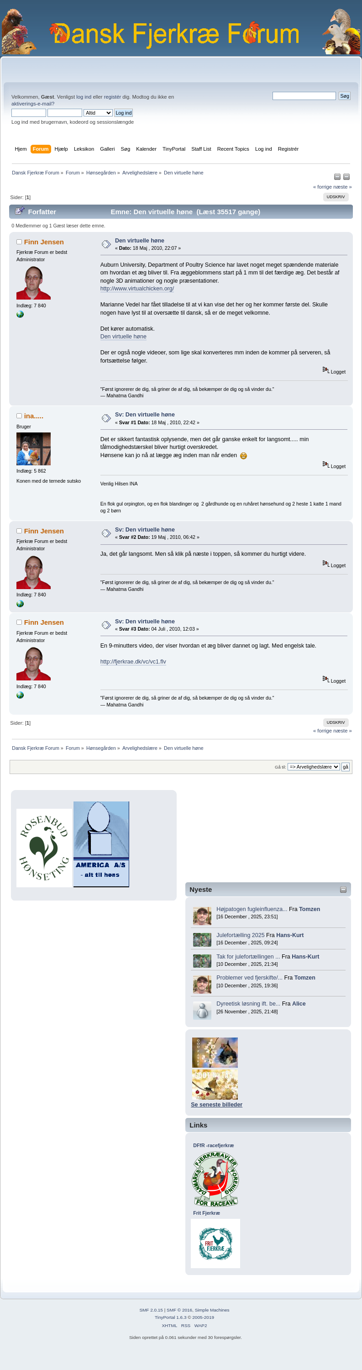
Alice (299, 1004)
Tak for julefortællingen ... (248, 957)
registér (112, 97)
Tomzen (309, 909)
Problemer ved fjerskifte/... (249, 978)
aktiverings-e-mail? (32, 103)
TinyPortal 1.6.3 (170, 1317)
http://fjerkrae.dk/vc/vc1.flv (133, 662)
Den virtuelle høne (139, 240)
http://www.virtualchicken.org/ (137, 288)
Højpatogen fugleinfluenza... (251, 909)
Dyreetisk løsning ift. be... (248, 1004)
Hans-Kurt (290, 935)
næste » (342, 187)
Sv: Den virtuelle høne (145, 414)
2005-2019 (203, 1317)
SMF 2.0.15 (151, 1309)
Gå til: (280, 766)
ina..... (33, 416)
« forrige (322, 187)
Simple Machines (212, 1309)
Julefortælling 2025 (240, 935)
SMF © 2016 (179, 1309)
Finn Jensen (44, 242)
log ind (83, 97)
